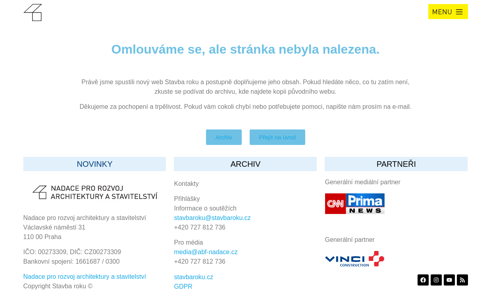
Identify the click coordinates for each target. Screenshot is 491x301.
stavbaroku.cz (194, 277)
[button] (448, 11)
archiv (246, 164)
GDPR (183, 286)
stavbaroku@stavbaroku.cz (212, 217)
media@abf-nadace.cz (206, 252)
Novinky (94, 164)
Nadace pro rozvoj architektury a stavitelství (84, 276)
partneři (396, 164)
